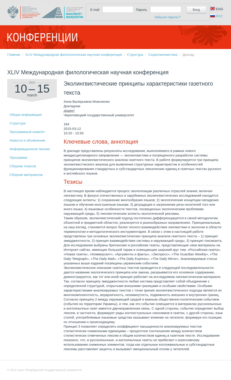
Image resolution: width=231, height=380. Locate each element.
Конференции (42, 37)
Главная (13, 54)
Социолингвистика (162, 54)
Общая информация (25, 115)
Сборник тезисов (22, 166)
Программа (18, 157)
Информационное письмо (29, 149)
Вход (196, 10)
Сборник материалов (26, 175)
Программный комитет (27, 132)
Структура (135, 54)
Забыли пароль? (167, 17)
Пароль (141, 10)
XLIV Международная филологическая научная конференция (73, 54)
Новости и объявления (27, 140)
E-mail (94, 10)
